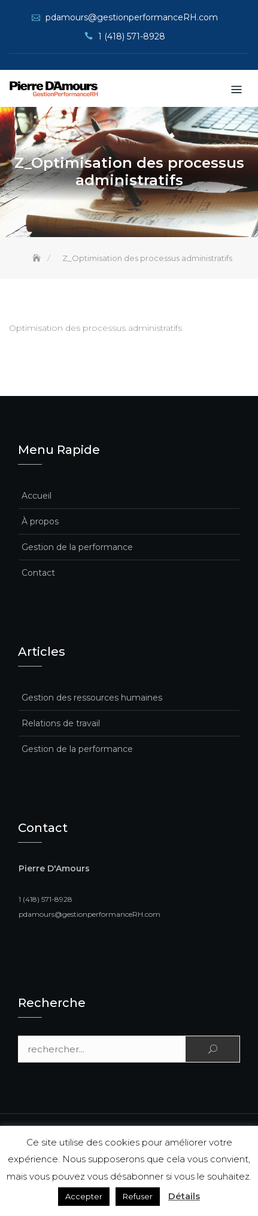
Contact (38, 572)
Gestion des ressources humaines (92, 697)
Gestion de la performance (77, 547)
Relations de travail (61, 723)
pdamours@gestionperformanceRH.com (131, 17)
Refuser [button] (138, 1196)
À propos (40, 521)
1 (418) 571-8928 (131, 36)
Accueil (36, 495)
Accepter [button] (83, 1196)
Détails (184, 1196)
